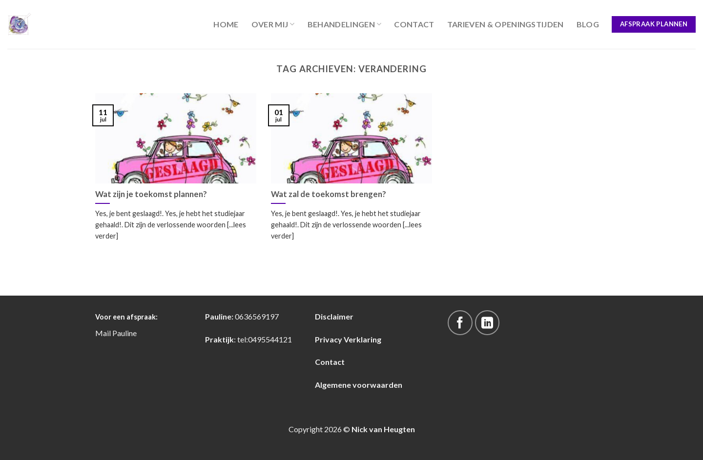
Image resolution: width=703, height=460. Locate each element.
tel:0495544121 (264, 339)
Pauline (124, 333)
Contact (414, 24)
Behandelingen (345, 24)
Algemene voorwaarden (358, 384)
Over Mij (273, 24)
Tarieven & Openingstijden (505, 24)
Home (225, 24)
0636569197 (257, 316)
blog (588, 24)
